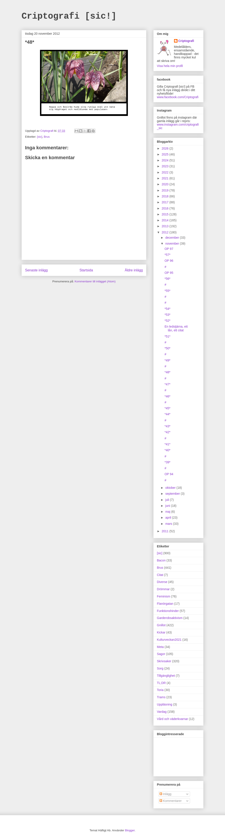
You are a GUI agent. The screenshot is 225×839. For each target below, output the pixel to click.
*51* (167, 336)
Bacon (161, 560)
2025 (165, 154)
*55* (167, 290)
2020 (165, 184)
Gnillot (161, 625)
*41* (167, 444)
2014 (165, 220)
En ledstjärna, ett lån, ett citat (176, 328)
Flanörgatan (165, 603)
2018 (165, 196)
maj (168, 511)
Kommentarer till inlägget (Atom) (94, 281)
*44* (167, 414)
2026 (165, 148)
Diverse (162, 582)
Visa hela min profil (170, 66)
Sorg (160, 668)
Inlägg (165, 794)
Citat (160, 575)
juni (168, 505)
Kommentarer (171, 801)
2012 (165, 232)
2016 (165, 208)
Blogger (130, 830)
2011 (165, 531)
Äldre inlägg (134, 270)
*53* (167, 314)
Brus (47, 136)
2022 (165, 172)
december (172, 237)
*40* (167, 450)
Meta (160, 647)
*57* (167, 254)
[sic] (39, 136)
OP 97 (169, 249)
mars (169, 523)
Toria (160, 690)
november (172, 243)
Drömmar (163, 589)
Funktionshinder (168, 611)
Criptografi (186, 41)
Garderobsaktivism (170, 618)
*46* (167, 396)
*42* (167, 432)
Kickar (161, 632)
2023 (165, 166)
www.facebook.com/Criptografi (177, 97)
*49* (167, 360)
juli (167, 500)
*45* (167, 408)
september (173, 493)
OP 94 (169, 474)
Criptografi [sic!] (69, 16)
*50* (167, 348)
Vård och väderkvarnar (172, 719)
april (168, 517)
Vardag (162, 711)
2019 (165, 190)
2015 (165, 214)
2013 (165, 226)
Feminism (163, 596)
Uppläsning (164, 704)
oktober (170, 487)
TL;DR (161, 683)
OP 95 (169, 272)
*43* (167, 426)
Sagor (161, 654)
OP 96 (169, 260)
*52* (167, 320)
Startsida (86, 270)
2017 (165, 202)
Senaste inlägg (36, 270)
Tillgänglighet (166, 675)
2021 (165, 178)
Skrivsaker (164, 661)
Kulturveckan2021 (169, 639)
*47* (167, 384)
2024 (165, 160)
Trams (161, 697)
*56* (167, 278)
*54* (167, 308)
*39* (167, 462)
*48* (167, 372)
